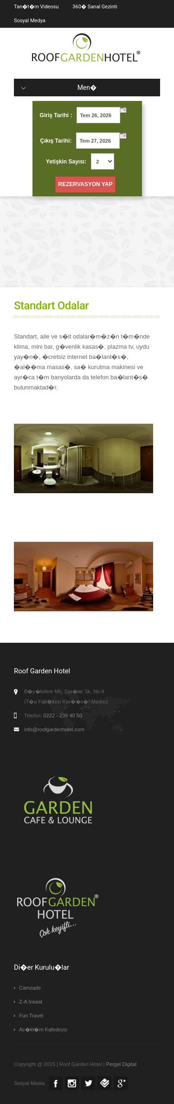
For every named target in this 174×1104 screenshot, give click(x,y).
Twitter (88, 1083)
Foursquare (104, 1083)
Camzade (30, 988)
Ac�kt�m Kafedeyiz (43, 1029)
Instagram (72, 1083)
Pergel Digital (121, 1064)
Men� (59, 87)
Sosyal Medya (29, 21)
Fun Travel (31, 1015)
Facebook (56, 1083)
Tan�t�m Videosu (36, 7)
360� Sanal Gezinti (94, 7)
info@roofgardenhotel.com (54, 729)
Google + (121, 1083)
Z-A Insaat (30, 1001)
